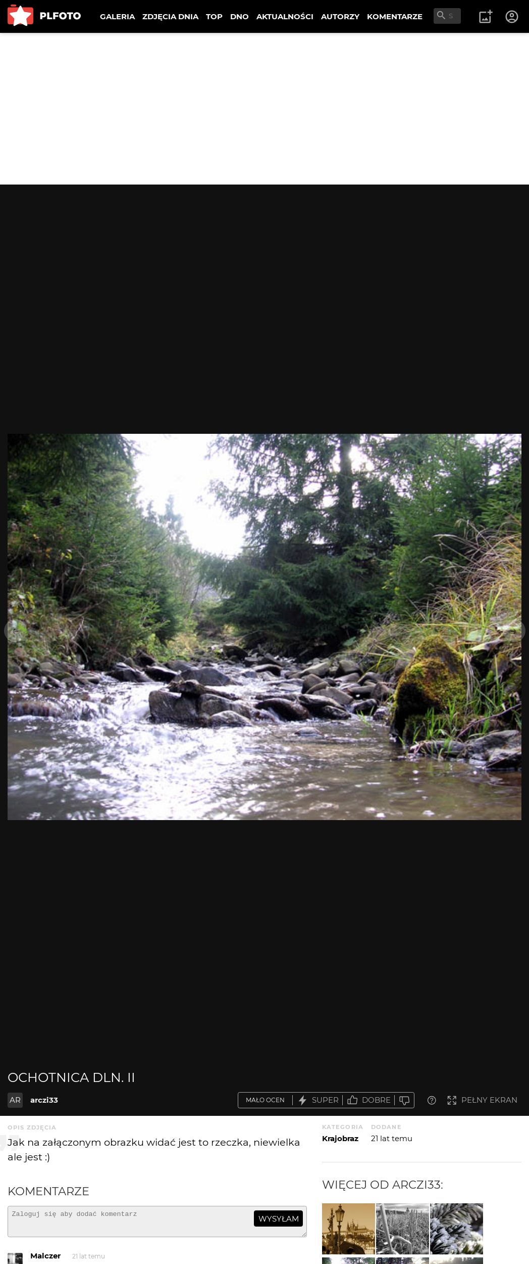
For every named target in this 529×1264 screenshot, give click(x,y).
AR (15, 1100)
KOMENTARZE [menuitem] (394, 16)
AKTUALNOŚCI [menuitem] (284, 16)
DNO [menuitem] (239, 16)
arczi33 (44, 1100)
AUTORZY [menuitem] (340, 16)
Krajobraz (340, 1138)
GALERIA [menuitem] (117, 16)
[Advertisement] (264, 108)
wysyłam (278, 1219)
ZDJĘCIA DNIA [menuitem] (170, 16)
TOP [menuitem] (214, 16)
